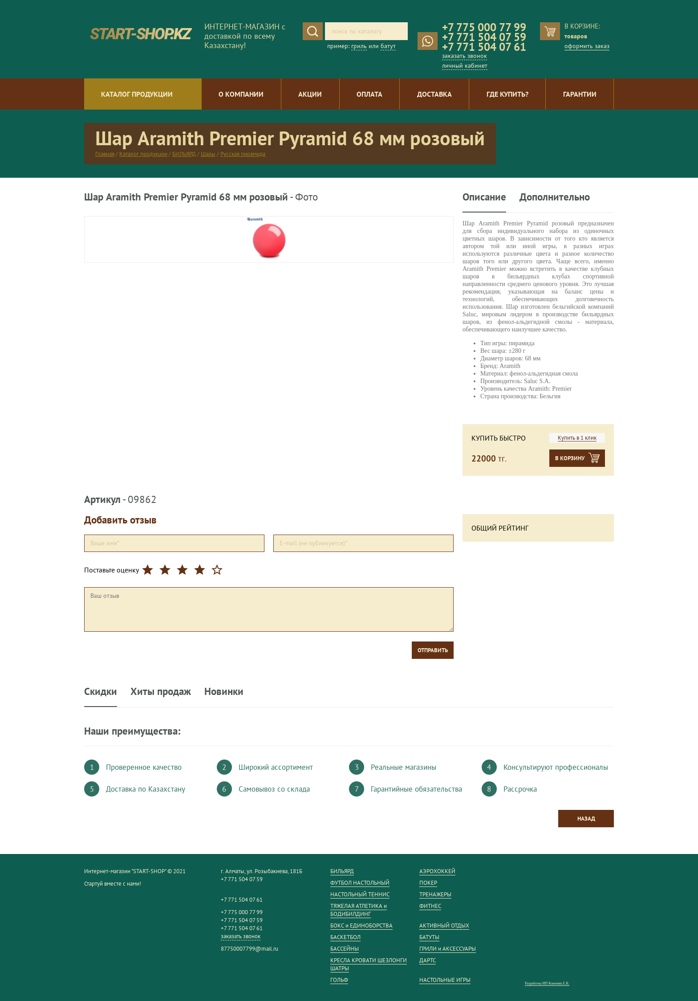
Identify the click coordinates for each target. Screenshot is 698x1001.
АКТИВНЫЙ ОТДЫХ (444, 925)
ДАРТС (427, 960)
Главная (104, 154)
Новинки (223, 691)
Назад (586, 818)
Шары (208, 154)
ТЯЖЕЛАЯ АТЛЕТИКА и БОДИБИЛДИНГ (358, 910)
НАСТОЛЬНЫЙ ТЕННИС (360, 894)
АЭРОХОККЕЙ (437, 871)
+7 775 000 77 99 (484, 27)
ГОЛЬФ (339, 980)
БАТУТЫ (429, 937)
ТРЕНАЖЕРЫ (435, 894)
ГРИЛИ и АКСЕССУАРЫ (447, 948)
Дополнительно (554, 197)
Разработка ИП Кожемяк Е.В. (547, 983)
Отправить (433, 650)
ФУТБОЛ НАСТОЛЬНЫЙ (360, 883)
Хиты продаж (160, 691)
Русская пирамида (242, 154)
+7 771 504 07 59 (484, 37)
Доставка (434, 94)
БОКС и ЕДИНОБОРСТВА (361, 925)
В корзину (569, 458)
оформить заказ (586, 46)
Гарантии (580, 94)
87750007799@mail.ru (249, 948)
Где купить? (507, 94)
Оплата (369, 94)
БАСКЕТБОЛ (345, 937)
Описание (484, 197)
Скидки (100, 691)
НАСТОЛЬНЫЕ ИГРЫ (445, 980)
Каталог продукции (137, 94)
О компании (241, 94)
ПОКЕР (428, 883)
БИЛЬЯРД (184, 154)
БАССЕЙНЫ (344, 948)
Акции (310, 94)
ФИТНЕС (430, 906)
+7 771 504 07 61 (484, 47)
